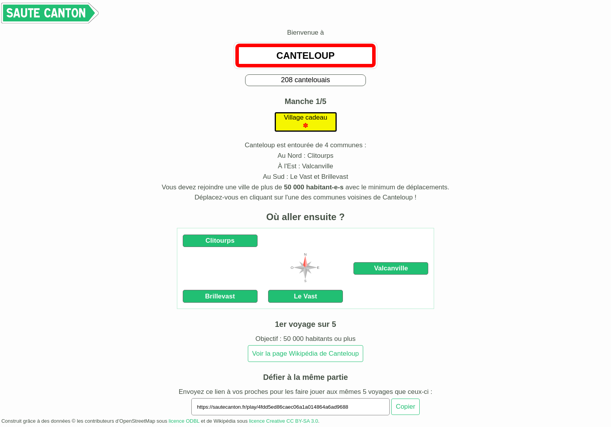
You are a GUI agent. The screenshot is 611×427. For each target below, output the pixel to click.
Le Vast (305, 296)
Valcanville (391, 268)
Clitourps (220, 240)
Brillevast (220, 296)
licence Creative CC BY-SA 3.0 (283, 421)
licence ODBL (184, 421)
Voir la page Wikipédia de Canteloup (305, 353)
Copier (405, 406)
